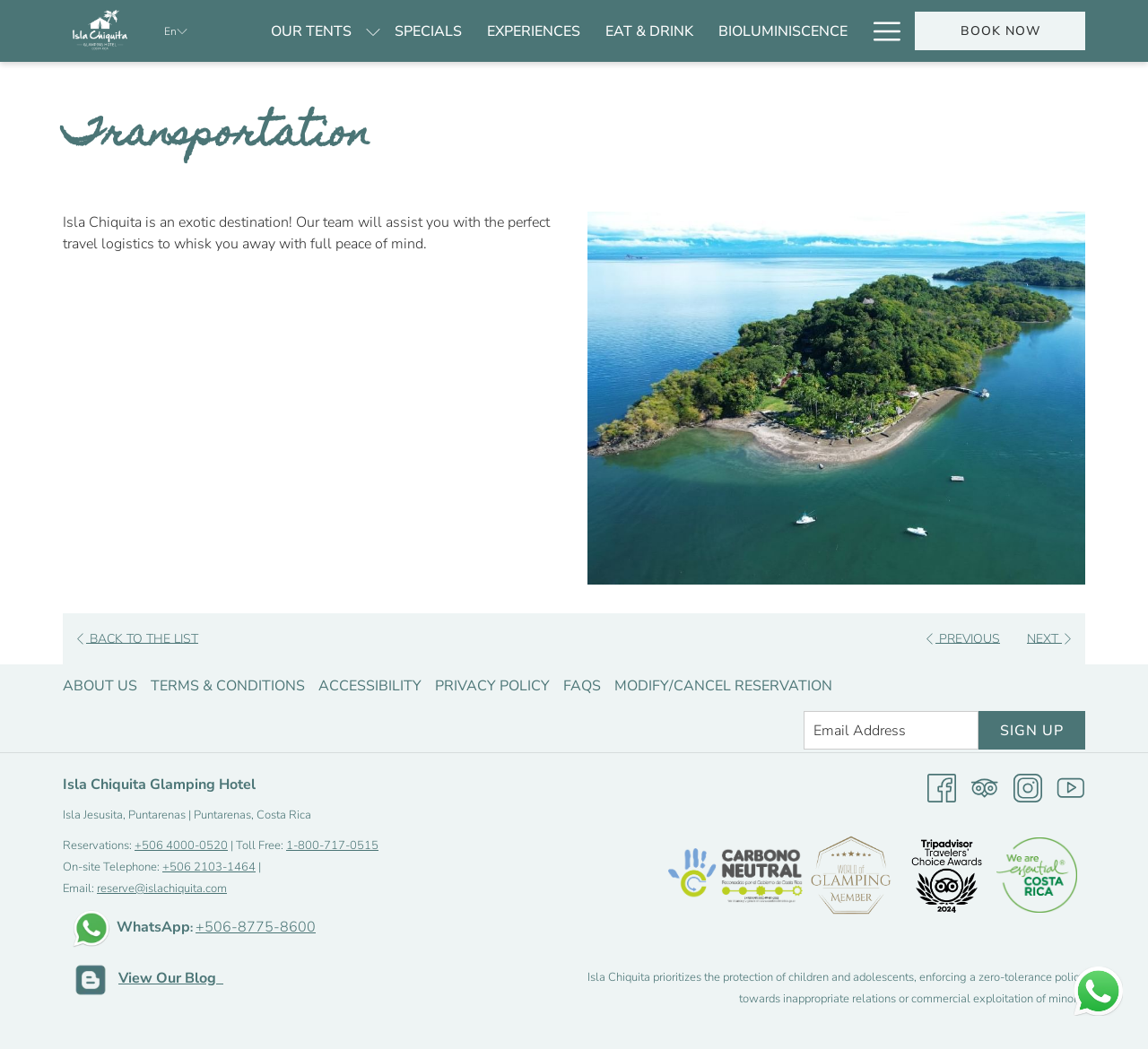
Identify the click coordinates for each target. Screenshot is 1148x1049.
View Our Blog (170, 978)
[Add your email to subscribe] (891, 730)
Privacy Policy (492, 686)
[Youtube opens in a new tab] (1071, 787)
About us (100, 686)
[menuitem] (311, 31)
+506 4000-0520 (181, 845)
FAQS (582, 686)
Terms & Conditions (228, 686)
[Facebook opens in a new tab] (941, 787)
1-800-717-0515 (332, 845)
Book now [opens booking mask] (1000, 30)
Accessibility (370, 686)
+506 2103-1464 (209, 867)
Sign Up (1032, 731)
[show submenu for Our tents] (373, 31)
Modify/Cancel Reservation (723, 686)
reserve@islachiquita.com (162, 888)
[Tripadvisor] (984, 787)
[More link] (880, 31)
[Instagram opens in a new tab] (1027, 787)
